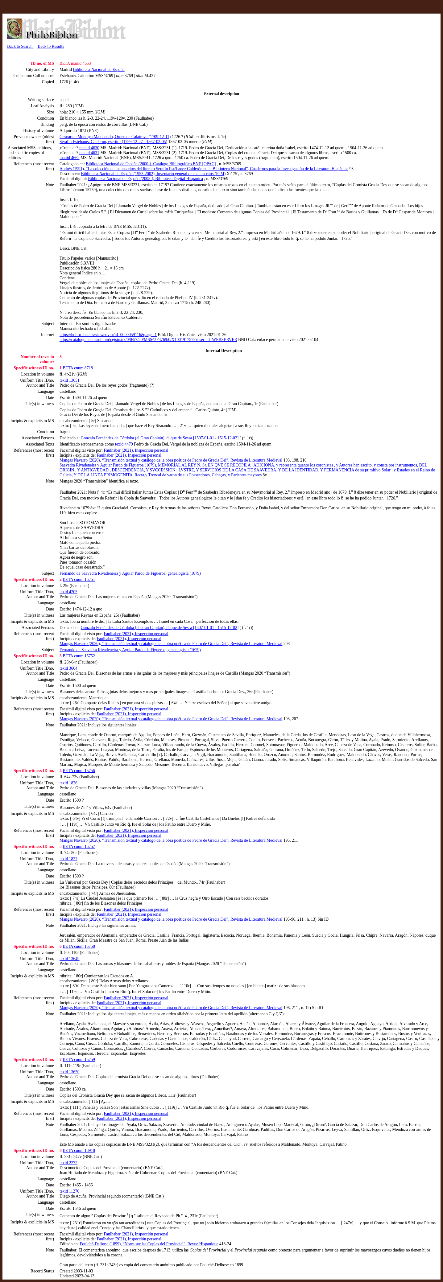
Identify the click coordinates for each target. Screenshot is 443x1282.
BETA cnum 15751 (79, 579)
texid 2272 (68, 1163)
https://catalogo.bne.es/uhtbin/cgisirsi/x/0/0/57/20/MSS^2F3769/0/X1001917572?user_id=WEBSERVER (148, 339)
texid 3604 (68, 668)
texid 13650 (70, 1072)
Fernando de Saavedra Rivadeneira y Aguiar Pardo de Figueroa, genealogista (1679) (130, 573)
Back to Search (20, 46)
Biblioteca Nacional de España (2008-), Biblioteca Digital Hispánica (145, 178)
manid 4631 (89, 152)
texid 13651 (70, 380)
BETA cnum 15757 (79, 846)
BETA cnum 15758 (79, 946)
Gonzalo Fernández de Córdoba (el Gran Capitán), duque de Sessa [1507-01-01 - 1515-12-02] (160, 438)
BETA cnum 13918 (79, 1150)
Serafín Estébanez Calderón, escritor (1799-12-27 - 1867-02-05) (113, 141)
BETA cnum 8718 (78, 368)
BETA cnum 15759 (79, 1059)
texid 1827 (68, 859)
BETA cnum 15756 (79, 770)
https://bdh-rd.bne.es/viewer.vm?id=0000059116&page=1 (108, 334)
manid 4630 (89, 148)
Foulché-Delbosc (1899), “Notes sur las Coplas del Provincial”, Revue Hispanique (149, 1244)
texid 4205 (68, 592)
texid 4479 (124, 444)
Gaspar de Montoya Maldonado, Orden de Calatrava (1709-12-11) (115, 136)
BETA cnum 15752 (79, 656)
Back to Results (50, 46)
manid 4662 (70, 157)
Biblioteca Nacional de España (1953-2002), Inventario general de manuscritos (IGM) (153, 173)
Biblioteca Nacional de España (98, 69)
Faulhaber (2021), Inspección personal (136, 450)
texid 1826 (68, 783)
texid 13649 (70, 958)
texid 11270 (69, 1191)
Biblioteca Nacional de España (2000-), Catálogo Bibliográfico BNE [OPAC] (151, 164)
